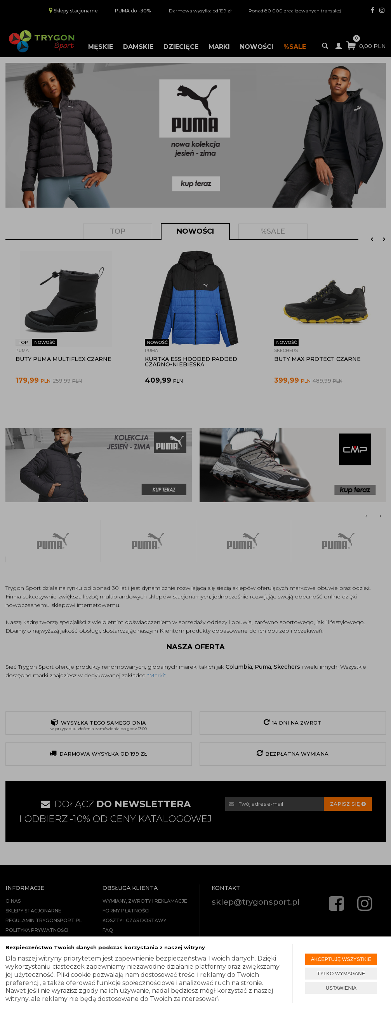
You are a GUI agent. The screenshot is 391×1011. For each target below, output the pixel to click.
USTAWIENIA (341, 988)
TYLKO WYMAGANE (341, 973)
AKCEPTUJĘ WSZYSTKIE (341, 959)
